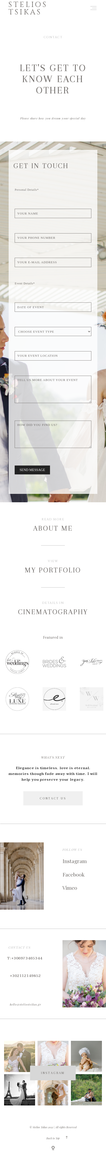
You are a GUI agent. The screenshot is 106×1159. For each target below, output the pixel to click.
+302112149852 (25, 976)
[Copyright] (53, 1148)
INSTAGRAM (53, 1073)
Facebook (73, 874)
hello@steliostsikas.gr (25, 1004)
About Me (53, 528)
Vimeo (69, 887)
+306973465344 (26, 958)
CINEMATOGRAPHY (53, 611)
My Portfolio (53, 570)
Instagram (74, 861)
